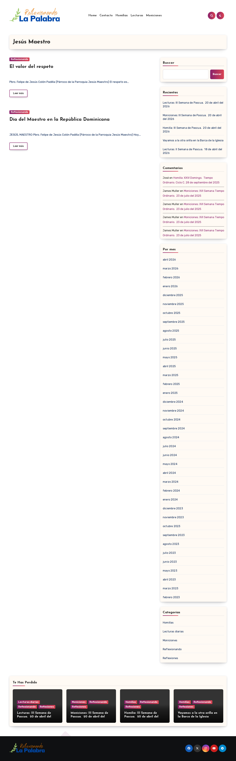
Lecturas (137, 15)
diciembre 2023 (173, 508)
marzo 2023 (170, 588)
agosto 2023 (171, 544)
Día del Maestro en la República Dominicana (59, 119)
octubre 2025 (171, 313)
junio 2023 (170, 561)
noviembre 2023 (173, 517)
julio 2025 (169, 339)
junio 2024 (170, 455)
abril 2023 (169, 579)
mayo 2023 (170, 570)
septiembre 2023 (174, 535)
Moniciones (154, 15)
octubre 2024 (171, 419)
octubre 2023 (171, 526)
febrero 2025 (171, 384)
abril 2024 (169, 472)
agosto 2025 (171, 330)
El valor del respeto (31, 66)
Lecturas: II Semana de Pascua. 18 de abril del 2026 (192, 151)
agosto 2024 (171, 437)
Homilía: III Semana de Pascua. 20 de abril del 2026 (192, 129)
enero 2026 (170, 286)
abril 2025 (169, 366)
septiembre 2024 (174, 428)
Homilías (121, 15)
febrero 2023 (171, 597)
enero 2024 (170, 499)
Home (92, 15)
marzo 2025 (170, 375)
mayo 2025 (170, 357)
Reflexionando (19, 59)
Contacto (106, 15)
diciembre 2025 (173, 295)
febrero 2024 (171, 490)
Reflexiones (170, 658)
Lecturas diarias (173, 631)
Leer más (18, 93)
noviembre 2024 (173, 410)
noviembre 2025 (173, 304)
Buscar (168, 63)
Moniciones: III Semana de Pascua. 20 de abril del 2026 (192, 117)
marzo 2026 (170, 268)
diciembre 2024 (173, 401)
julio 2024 (169, 446)
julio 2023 (169, 552)
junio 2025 (170, 348)
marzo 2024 (170, 481)
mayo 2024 (170, 464)
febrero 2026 (171, 277)
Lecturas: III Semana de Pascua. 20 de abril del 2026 (193, 104)
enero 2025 (170, 392)
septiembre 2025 (174, 321)
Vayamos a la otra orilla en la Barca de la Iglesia (193, 140)
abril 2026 (169, 259)
